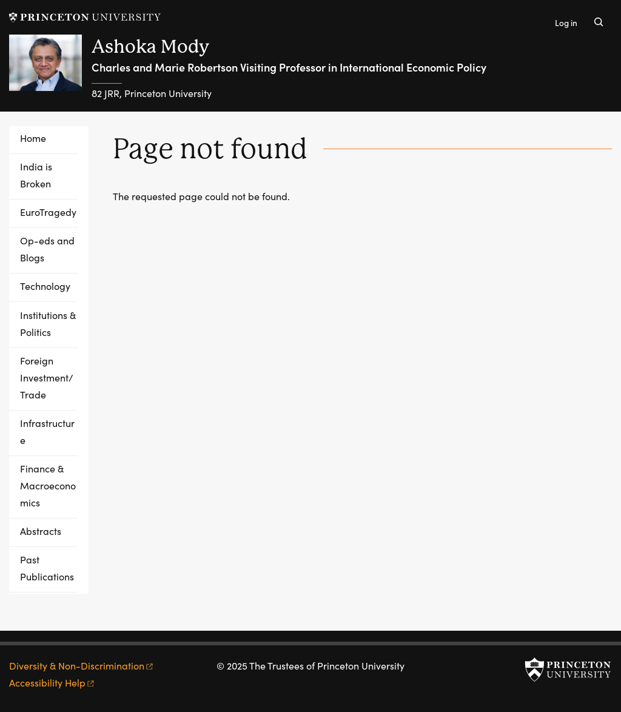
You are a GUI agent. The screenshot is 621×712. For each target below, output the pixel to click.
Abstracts (40, 531)
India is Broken (36, 175)
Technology (45, 286)
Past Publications (47, 568)
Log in (566, 23)
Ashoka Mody (150, 46)
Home (33, 138)
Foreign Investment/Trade (46, 377)
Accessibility (52, 682)
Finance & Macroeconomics (48, 485)
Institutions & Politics (48, 323)
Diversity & (82, 665)
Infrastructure (47, 431)
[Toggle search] (598, 21)
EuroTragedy (48, 212)
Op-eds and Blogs (47, 249)
